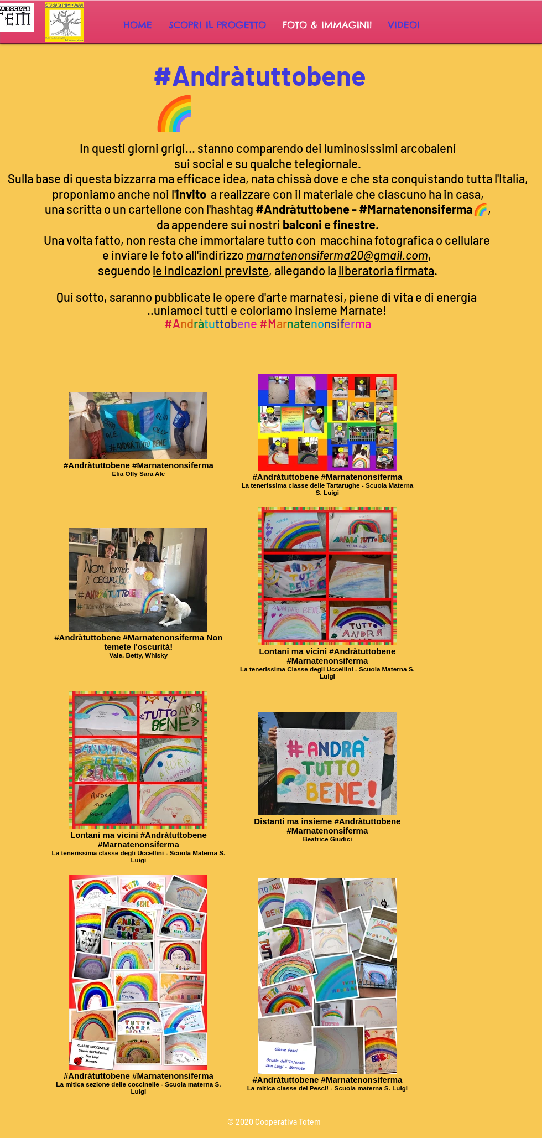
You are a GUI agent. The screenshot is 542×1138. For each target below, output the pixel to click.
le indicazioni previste (211, 270)
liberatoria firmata (386, 270)
